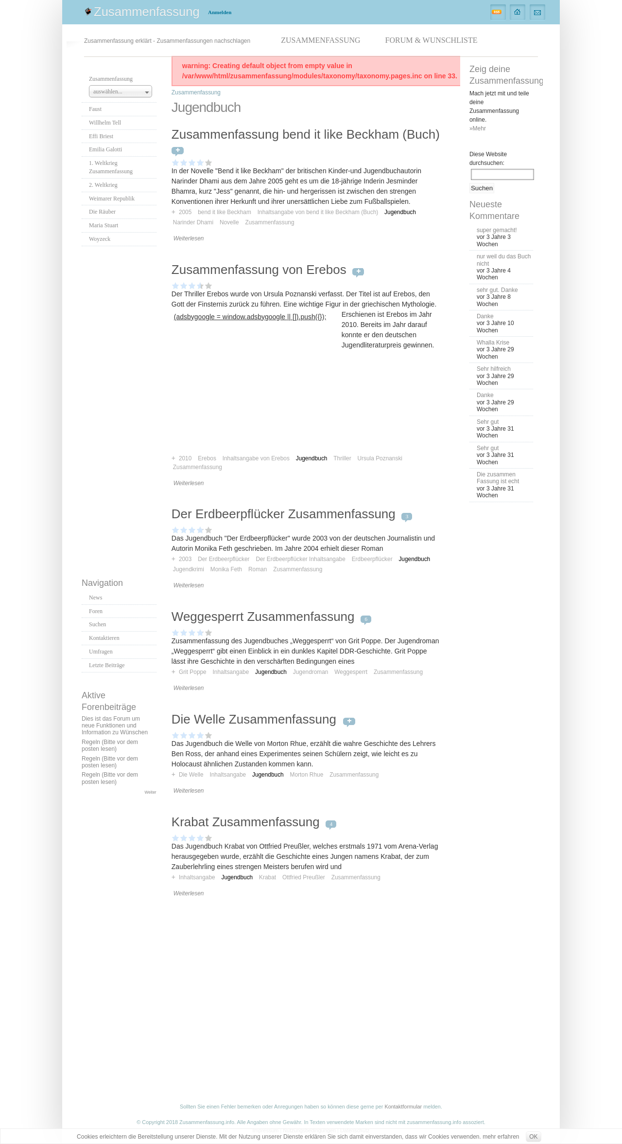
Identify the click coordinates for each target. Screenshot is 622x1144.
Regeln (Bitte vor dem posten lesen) (110, 745)
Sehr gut (488, 421)
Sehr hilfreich (494, 368)
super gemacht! (497, 230)
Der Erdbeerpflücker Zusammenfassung (284, 514)
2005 (185, 212)
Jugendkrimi (188, 569)
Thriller (342, 458)
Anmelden (219, 12)
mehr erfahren (501, 1136)
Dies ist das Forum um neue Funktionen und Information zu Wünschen (115, 725)
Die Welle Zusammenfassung (256, 719)
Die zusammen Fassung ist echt (498, 478)
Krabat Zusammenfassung (246, 822)
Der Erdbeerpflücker (223, 559)
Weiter (150, 792)
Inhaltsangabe (231, 672)
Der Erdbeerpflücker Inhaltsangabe (300, 559)
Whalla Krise (493, 342)
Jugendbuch (400, 212)
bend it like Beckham (224, 212)
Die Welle (191, 774)
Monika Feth (226, 569)
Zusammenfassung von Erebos (259, 269)
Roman (257, 569)
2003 (185, 559)
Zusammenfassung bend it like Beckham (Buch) (306, 134)
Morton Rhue (307, 774)
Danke (485, 316)
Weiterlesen (188, 238)
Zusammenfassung (147, 11)
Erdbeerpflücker (372, 559)
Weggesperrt (350, 672)
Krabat (267, 877)
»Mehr (477, 128)
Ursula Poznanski (379, 458)
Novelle (229, 222)
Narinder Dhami (193, 222)
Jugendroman (310, 672)
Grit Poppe (193, 672)
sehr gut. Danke (497, 290)
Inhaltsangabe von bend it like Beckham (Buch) (318, 212)
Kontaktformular (403, 1106)
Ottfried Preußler (303, 877)
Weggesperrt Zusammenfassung (263, 616)
